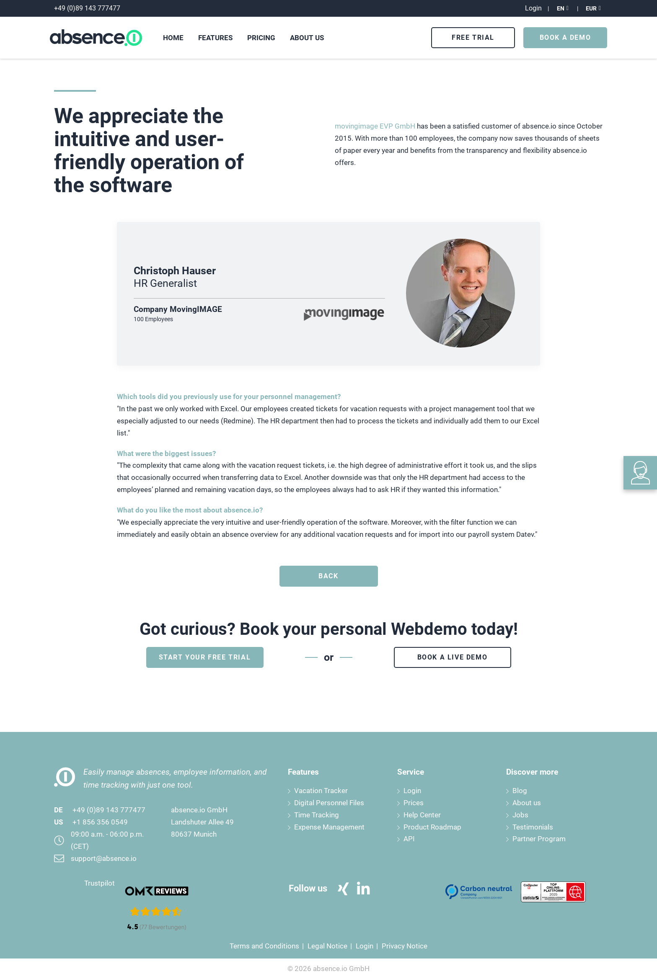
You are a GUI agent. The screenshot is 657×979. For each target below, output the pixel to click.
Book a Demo (565, 37)
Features (215, 37)
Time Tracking (316, 815)
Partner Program (539, 839)
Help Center (422, 815)
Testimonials (532, 827)
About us (526, 803)
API (409, 839)
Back (328, 576)
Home (173, 37)
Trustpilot (99, 883)
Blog (519, 790)
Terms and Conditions (264, 946)
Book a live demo (452, 657)
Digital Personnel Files (329, 803)
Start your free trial (205, 657)
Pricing (261, 37)
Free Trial (473, 37)
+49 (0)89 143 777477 (108, 810)
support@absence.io (104, 858)
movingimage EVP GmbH (375, 126)
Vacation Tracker (321, 790)
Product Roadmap (432, 827)
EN (560, 8)
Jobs (520, 815)
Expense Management (329, 827)
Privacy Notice (404, 946)
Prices (414, 803)
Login (412, 790)
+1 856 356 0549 (100, 822)
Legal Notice (327, 946)
